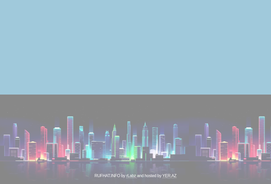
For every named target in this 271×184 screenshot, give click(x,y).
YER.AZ (169, 176)
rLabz (131, 176)
